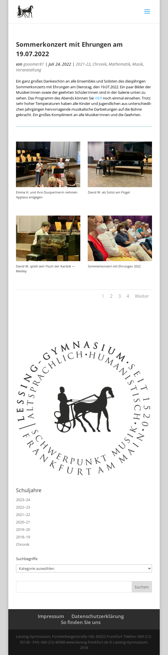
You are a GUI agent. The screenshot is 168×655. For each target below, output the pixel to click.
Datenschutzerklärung (97, 616)
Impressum (51, 616)
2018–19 (23, 536)
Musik (137, 64)
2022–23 (23, 507)
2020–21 (23, 522)
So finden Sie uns (81, 622)
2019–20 (23, 529)
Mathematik (119, 64)
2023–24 (23, 499)
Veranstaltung (28, 70)
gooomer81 (33, 64)
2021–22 (23, 514)
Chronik (100, 64)
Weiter (142, 296)
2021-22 (83, 64)
